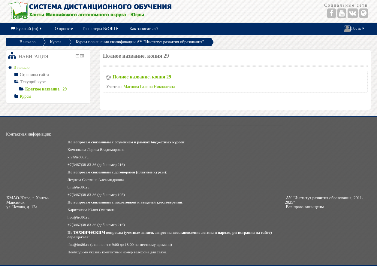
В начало (27, 42)
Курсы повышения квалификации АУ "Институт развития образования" (140, 42)
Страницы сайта (34, 74)
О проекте (64, 28)
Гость (354, 29)
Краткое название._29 (46, 89)
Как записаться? (143, 28)
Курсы (55, 42)
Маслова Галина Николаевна (149, 86)
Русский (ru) (26, 28)
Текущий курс (33, 82)
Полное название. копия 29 (142, 76)
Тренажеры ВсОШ (100, 28)
